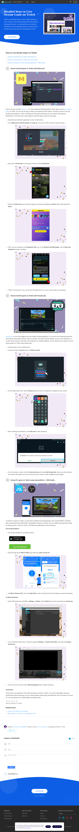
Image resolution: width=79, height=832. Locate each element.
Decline (48, 826)
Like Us (13, 730)
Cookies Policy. (28, 827)
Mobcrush (24, 109)
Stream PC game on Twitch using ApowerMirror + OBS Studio (26, 63)
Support (33, 1)
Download (21, 547)
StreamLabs (9, 336)
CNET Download (7, 818)
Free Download (12, 37)
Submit (11, 767)
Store (27, 1)
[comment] (41, 758)
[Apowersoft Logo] (7, 2)
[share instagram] (71, 818)
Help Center (24, 813)
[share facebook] (59, 818)
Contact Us (42, 816)
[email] (41, 749)
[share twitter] (63, 818)
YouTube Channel (8, 813)
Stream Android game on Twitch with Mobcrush (22, 57)
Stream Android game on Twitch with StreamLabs (23, 60)
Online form (24, 816)
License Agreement (67, 826)
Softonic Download (8, 816)
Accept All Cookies (57, 826)
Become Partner (43, 818)
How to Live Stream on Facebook (18, 711)
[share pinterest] (67, 818)
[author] (41, 744)
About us (42, 813)
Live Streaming (42, 727)
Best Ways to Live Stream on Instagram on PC (22, 713)
